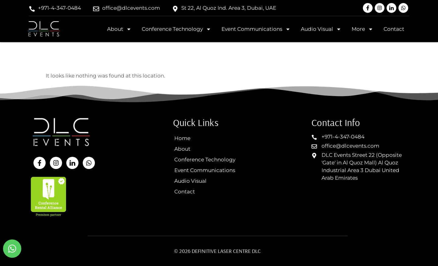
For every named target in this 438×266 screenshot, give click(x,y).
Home (182, 138)
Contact (394, 29)
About (119, 29)
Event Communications (255, 29)
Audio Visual (321, 29)
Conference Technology (176, 29)
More (362, 29)
